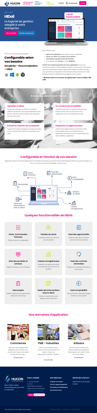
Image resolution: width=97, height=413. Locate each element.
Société (61, 3)
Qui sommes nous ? (56, 390)
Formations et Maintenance (59, 387)
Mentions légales (55, 409)
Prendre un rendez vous (26, 33)
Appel (37, 395)
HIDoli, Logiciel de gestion (38, 3)
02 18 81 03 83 (71, 3)
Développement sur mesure (28, 3)
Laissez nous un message (35, 391)
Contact (82, 3)
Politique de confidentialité (71, 409)
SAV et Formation (50, 3)
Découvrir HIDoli (11, 33)
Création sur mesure (56, 381)
